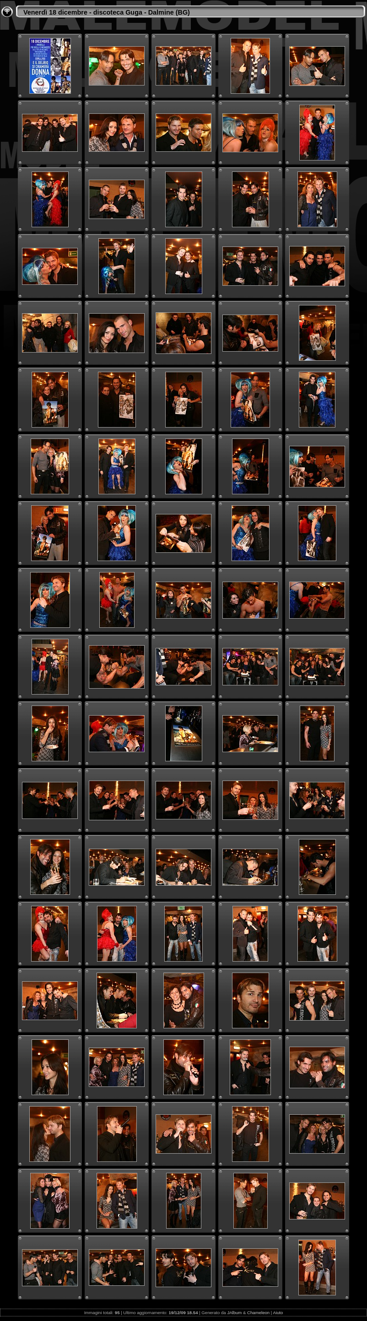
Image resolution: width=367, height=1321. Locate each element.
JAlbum (234, 1312)
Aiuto (278, 1312)
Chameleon (258, 1312)
